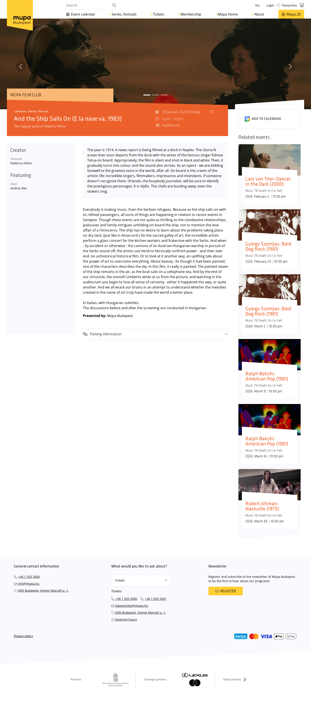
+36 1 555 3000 (29, 577)
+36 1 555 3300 (126, 599)
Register (225, 591)
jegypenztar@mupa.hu (131, 606)
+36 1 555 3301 (156, 599)
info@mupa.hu (28, 584)
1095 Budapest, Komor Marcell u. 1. (43, 590)
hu (257, 5)
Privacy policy (23, 636)
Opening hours (126, 619)
